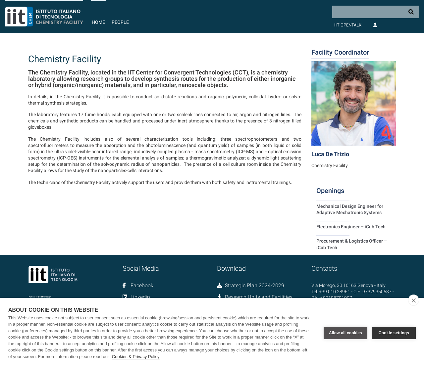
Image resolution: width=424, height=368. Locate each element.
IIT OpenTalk (347, 25)
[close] (413, 300)
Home (98, 22)
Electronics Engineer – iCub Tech (351, 226)
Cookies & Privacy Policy (136, 356)
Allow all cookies (345, 333)
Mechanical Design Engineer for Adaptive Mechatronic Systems (349, 209)
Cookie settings (394, 333)
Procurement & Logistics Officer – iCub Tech (351, 244)
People (120, 22)
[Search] (375, 12)
